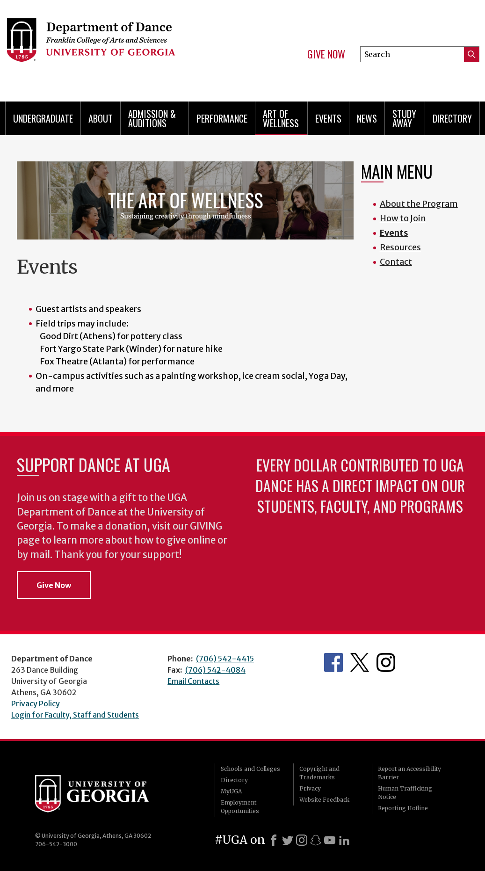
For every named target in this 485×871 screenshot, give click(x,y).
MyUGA (231, 791)
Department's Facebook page (333, 662)
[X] (287, 840)
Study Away (404, 118)
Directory (452, 118)
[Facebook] (273, 840)
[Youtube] (329, 840)
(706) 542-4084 (215, 670)
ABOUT (100, 118)
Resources (400, 247)
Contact (396, 261)
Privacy (310, 788)
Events (328, 118)
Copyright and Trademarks (319, 773)
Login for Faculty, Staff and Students (75, 714)
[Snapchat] (315, 840)
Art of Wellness (281, 118)
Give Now (326, 54)
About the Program (419, 203)
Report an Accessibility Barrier (409, 773)
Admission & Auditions (152, 118)
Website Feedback (324, 799)
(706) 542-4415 (225, 658)
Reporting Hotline (403, 808)
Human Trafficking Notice (405, 792)
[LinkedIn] (344, 840)
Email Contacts (193, 681)
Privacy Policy (35, 703)
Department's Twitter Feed (359, 662)
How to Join (403, 218)
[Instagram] (301, 840)
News (367, 118)
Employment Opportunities (240, 806)
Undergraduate (43, 118)
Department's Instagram (385, 662)
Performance (221, 118)
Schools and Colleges (250, 768)
